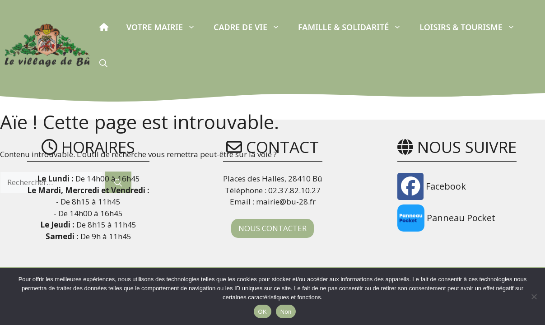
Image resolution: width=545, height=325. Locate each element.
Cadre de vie (251, 27)
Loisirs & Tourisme (471, 27)
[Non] (533, 296)
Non (286, 311)
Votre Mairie (165, 27)
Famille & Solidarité (354, 27)
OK (262, 311)
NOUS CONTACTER (272, 228)
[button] (103, 63)
